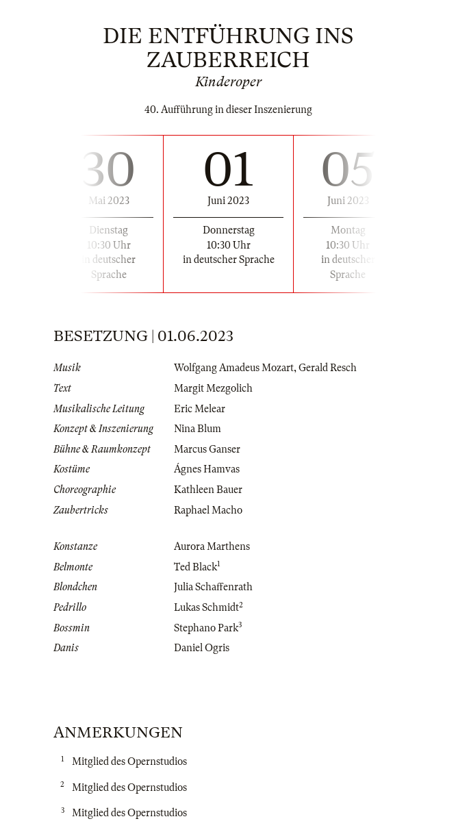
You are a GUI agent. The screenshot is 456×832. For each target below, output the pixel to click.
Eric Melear (199, 408)
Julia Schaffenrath (213, 586)
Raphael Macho (208, 510)
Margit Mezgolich (213, 388)
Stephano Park (206, 627)
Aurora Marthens (212, 546)
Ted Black (195, 567)
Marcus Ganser (207, 449)
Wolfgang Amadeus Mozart (234, 367)
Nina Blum (197, 428)
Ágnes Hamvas (207, 469)
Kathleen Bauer (208, 489)
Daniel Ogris (201, 647)
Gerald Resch (328, 367)
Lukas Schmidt (206, 607)
